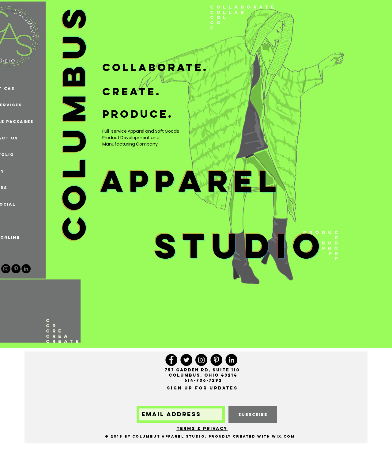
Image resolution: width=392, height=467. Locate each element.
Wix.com (283, 436)
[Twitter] (186, 360)
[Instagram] (5, 268)
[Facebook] (171, 360)
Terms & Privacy (202, 428)
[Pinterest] (16, 268)
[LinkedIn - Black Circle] (26, 268)
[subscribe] (252, 414)
